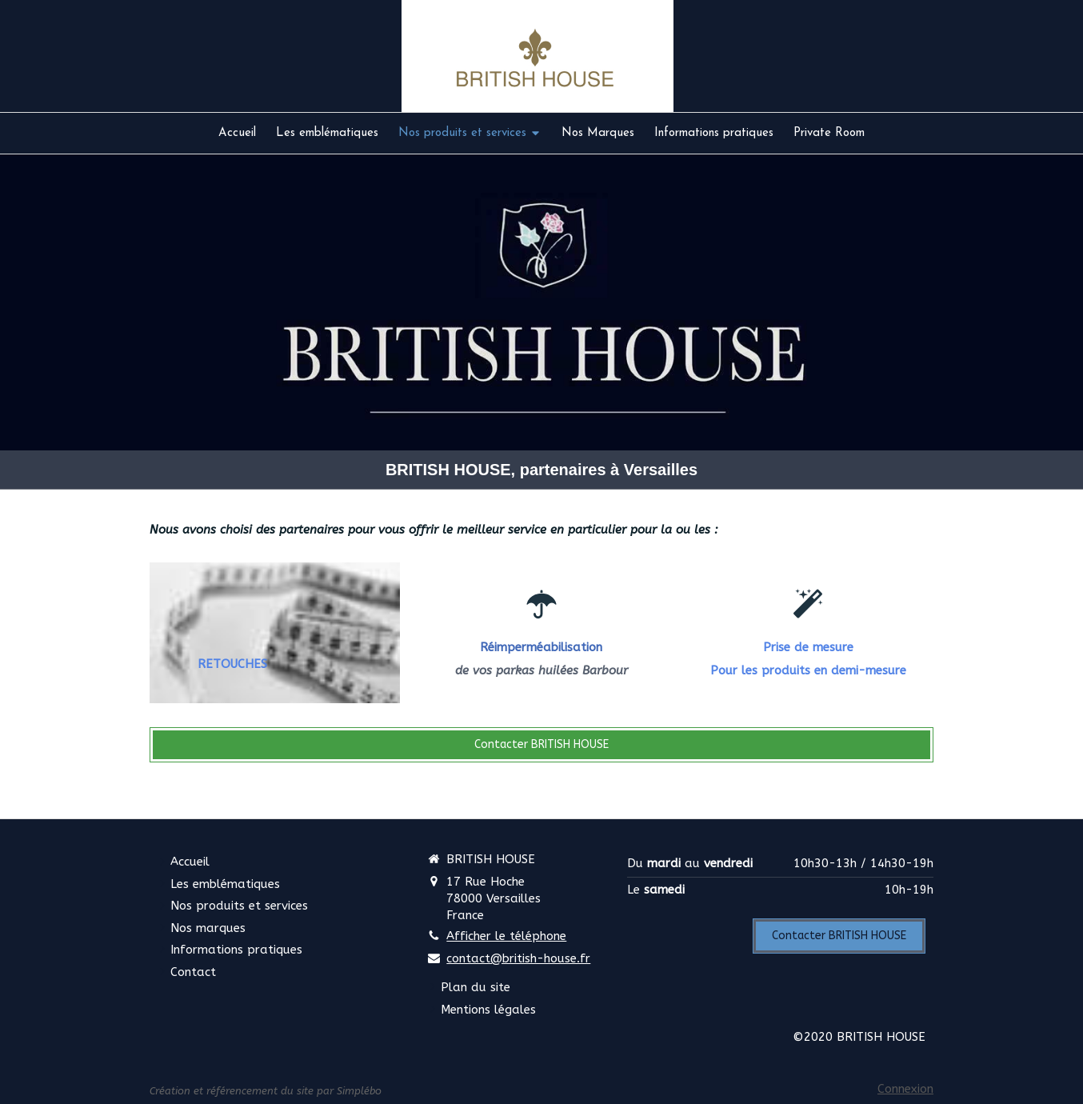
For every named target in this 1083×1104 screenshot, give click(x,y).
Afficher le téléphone (506, 936)
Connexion (905, 1089)
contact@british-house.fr (518, 958)
